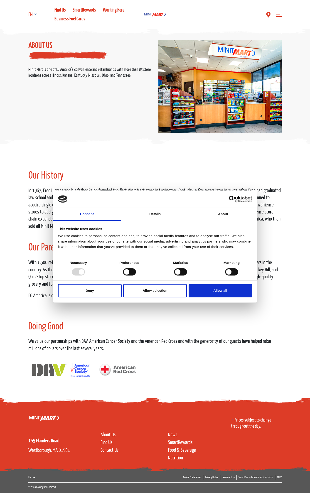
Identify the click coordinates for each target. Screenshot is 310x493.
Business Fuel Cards (69, 19)
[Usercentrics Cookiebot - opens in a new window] (232, 199)
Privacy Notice (211, 477)
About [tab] (223, 214)
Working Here (113, 10)
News (172, 434)
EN (30, 14)
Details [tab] (155, 214)
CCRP (279, 477)
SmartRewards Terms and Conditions (256, 477)
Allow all (220, 291)
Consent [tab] (87, 214)
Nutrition (175, 458)
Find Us (60, 10)
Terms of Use (228, 477)
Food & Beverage (182, 450)
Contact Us (109, 450)
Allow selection (155, 291)
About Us (108, 434)
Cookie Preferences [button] (192, 477)
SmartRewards (84, 10)
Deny (90, 291)
